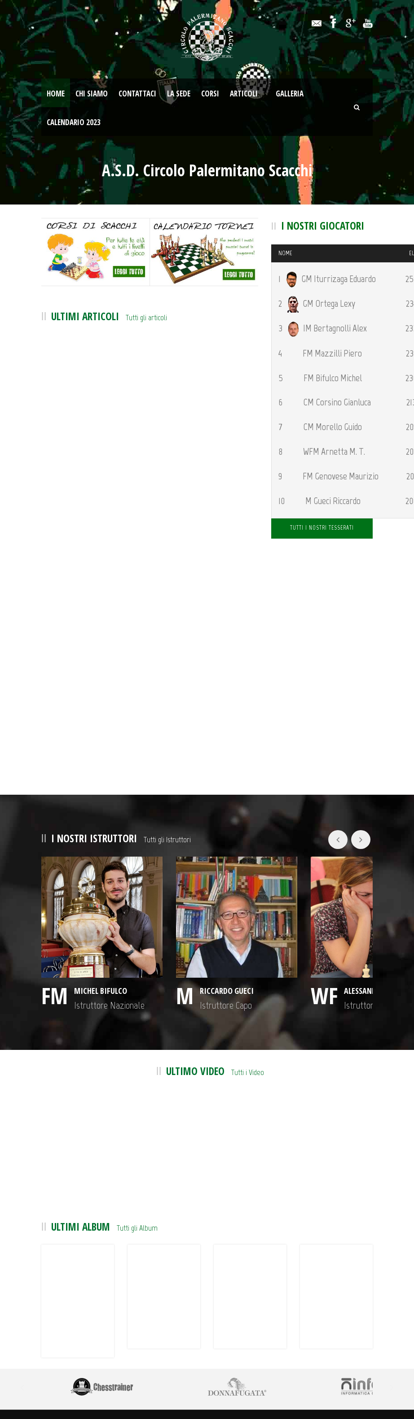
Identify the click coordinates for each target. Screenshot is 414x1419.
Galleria (290, 93)
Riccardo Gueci (167, 947)
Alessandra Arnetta (267, 947)
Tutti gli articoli (146, 317)
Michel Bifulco (87, 947)
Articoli (244, 93)
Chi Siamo (91, 93)
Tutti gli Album (137, 1207)
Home (56, 93)
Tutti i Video (247, 1051)
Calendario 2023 (74, 122)
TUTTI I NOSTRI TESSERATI (322, 527)
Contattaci (137, 93)
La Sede (178, 93)
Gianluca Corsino (350, 947)
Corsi (210, 93)
